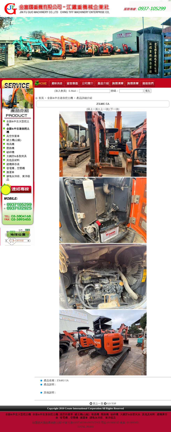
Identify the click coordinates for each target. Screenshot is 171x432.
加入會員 (60, 90)
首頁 (41, 98)
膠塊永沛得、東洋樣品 (103, 417)
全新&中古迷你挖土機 (60, 98)
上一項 (104, 109)
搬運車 (10, 172)
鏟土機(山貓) (13, 140)
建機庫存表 (13, 164)
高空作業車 (13, 136)
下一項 (114, 109)
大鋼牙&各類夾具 (16, 156)
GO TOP (111, 403)
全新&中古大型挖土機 (18, 414)
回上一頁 (92, 109)
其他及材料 (13, 160)
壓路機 (10, 148)
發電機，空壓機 (15, 168)
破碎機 (10, 152)
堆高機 (10, 144)
